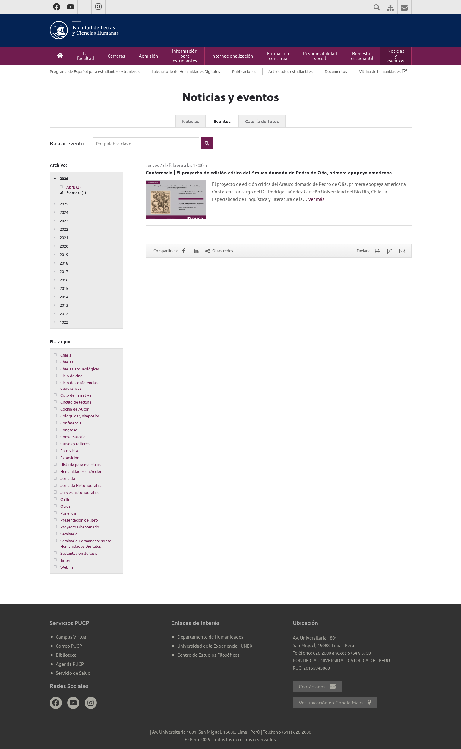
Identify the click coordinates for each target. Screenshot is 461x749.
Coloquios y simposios (80, 415)
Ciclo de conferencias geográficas (79, 385)
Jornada (67, 478)
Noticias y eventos (395, 55)
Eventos (222, 121)
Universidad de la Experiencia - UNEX (214, 646)
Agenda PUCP (70, 664)
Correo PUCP (69, 646)
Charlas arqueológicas (80, 368)
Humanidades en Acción (81, 471)
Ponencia (68, 513)
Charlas (67, 361)
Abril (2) (73, 186)
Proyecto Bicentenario (79, 526)
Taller (65, 560)
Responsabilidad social (320, 55)
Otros (65, 506)
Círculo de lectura (75, 402)
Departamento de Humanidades (210, 637)
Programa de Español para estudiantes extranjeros (95, 71)
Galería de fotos (262, 121)
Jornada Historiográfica (81, 485)
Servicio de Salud (73, 673)
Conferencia (70, 422)
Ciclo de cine (71, 375)
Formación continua (278, 55)
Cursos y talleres (75, 443)
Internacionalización (232, 56)
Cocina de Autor (74, 408)
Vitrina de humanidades (380, 71)
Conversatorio (73, 436)
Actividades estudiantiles (290, 71)
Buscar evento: (68, 143)
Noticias (190, 121)
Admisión (148, 56)
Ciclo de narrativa (75, 395)
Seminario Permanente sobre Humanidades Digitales (85, 543)
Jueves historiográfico (80, 492)
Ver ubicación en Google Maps (335, 702)
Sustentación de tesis (78, 553)
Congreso (68, 429)
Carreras (116, 56)
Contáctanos (317, 686)
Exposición (69, 457)
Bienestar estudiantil (362, 55)
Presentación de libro (79, 519)
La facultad (85, 55)
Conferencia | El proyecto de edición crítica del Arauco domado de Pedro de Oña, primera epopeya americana (269, 172)
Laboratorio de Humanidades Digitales (186, 71)
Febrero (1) (76, 192)
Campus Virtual (71, 637)
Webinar (67, 567)
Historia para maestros (80, 464)
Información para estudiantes (184, 55)
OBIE (64, 499)
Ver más (316, 199)
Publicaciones (244, 71)
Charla (66, 354)
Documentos (336, 71)
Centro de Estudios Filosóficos (208, 655)
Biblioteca (66, 655)
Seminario (69, 533)
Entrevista (69, 450)
